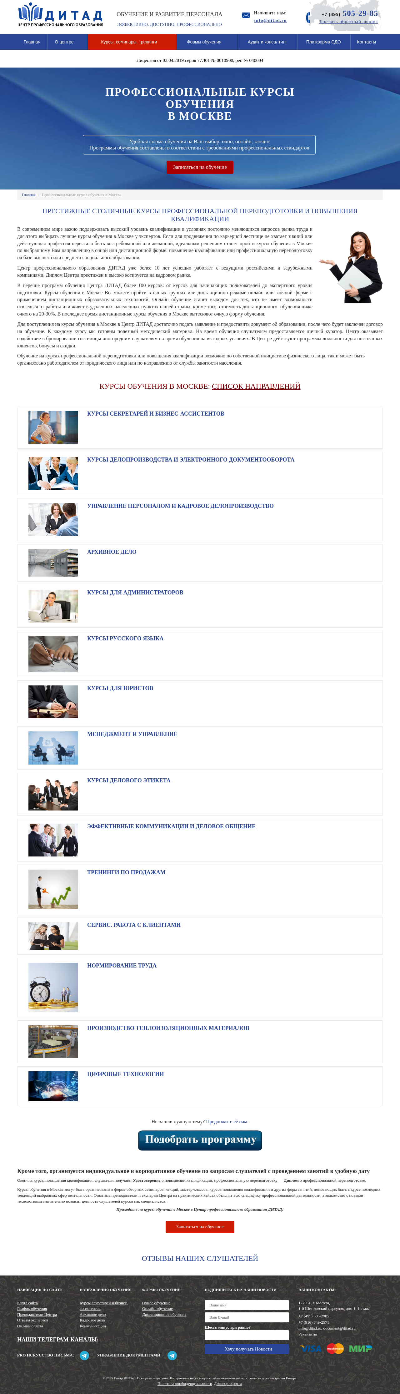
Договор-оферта (228, 1383)
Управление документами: (137, 1355)
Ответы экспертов (32, 1320)
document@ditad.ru (339, 1328)
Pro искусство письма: (53, 1355)
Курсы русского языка (125, 638)
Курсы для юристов (120, 688)
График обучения (32, 1308)
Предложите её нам (226, 1121)
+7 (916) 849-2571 (313, 1322)
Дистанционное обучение (164, 1314)
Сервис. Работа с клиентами (134, 925)
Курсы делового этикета (129, 780)
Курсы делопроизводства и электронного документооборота (190, 460)
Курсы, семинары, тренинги (132, 44)
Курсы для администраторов (135, 592)
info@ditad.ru (309, 1328)
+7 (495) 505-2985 (313, 1316)
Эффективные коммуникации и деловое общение (171, 826)
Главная (32, 41)
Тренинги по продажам (126, 872)
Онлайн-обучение (157, 1308)
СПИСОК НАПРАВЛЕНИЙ (256, 386)
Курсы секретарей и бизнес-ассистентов (155, 414)
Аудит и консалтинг (267, 41)
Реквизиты (307, 1334)
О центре (67, 44)
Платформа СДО (323, 41)
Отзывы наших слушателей (200, 1258)
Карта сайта (27, 1303)
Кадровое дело (92, 1320)
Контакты (366, 41)
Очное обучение (156, 1303)
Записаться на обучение (200, 167)
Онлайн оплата (30, 1326)
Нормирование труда (122, 965)
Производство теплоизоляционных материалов (168, 1028)
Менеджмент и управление (132, 734)
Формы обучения (207, 44)
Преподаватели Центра (37, 1314)
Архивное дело (112, 552)
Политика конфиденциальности (185, 1383)
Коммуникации (93, 1326)
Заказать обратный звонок (348, 21)
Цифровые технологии (125, 1074)
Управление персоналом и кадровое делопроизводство (180, 506)
